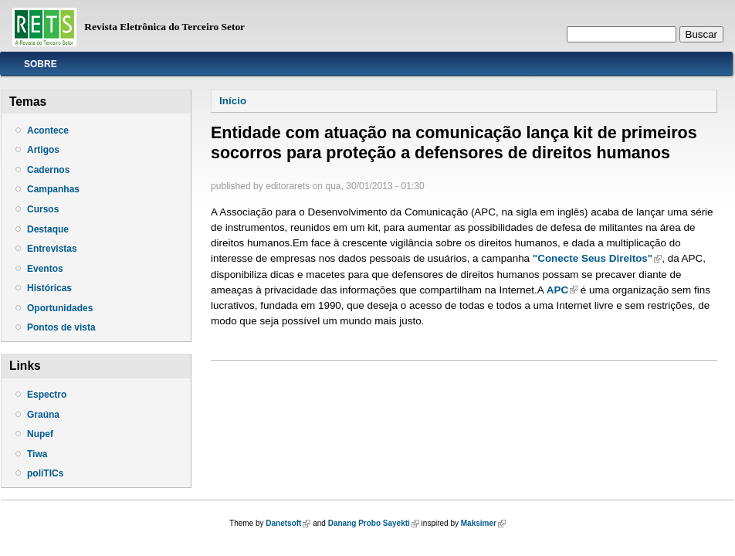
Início (232, 101)
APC (562, 290)
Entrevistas (52, 248)
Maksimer (483, 523)
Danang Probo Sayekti (373, 523)
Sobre (40, 64)
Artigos (43, 149)
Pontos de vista (61, 327)
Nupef (40, 434)
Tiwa (37, 454)
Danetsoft (288, 523)
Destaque (48, 229)
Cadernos (48, 169)
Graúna (43, 414)
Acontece (48, 130)
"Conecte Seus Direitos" (597, 258)
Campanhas (53, 189)
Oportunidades (60, 308)
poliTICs (45, 473)
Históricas (49, 288)
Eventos (45, 268)
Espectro (46, 394)
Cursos (43, 209)
